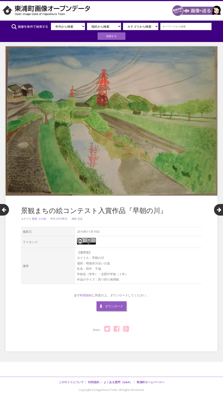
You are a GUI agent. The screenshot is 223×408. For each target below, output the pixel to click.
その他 (42, 218)
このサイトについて (71, 382)
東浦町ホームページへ (150, 382)
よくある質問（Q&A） (118, 382)
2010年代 (61, 218)
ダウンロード (114, 306)
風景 (34, 218)
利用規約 (86, 295)
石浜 (80, 218)
